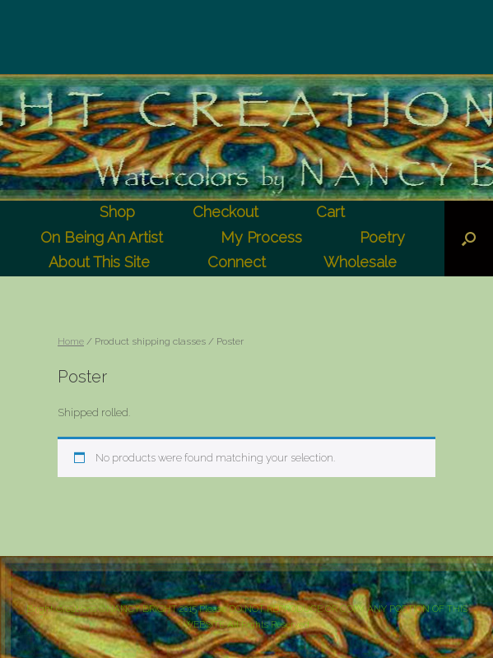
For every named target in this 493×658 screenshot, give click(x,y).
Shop (117, 211)
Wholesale (360, 262)
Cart (330, 211)
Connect (236, 262)
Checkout (225, 211)
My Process (261, 237)
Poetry (382, 237)
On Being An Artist (101, 237)
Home (71, 341)
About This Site (99, 262)
